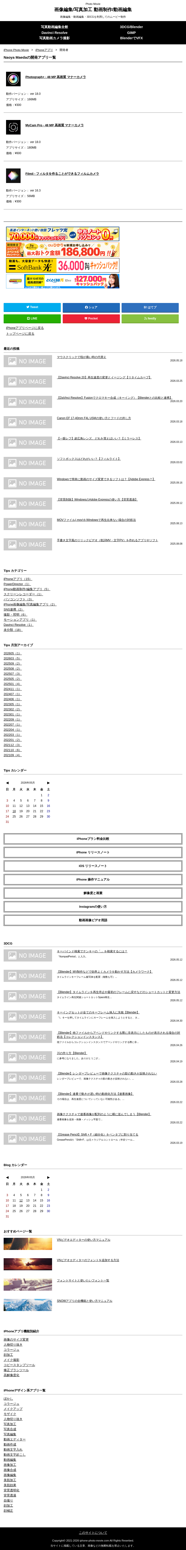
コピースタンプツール (18, 1365)
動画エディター (14, 1439)
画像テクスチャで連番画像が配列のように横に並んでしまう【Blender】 (104, 1114)
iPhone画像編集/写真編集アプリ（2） (28, 604)
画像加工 (9, 1464)
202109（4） (12, 755)
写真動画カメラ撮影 (54, 38)
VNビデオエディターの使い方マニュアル (83, 1239)
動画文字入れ (12, 1449)
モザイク (9, 1413)
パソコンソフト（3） (17, 599)
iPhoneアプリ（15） (17, 578)
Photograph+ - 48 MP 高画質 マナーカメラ (53, 77)
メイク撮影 (11, 1359)
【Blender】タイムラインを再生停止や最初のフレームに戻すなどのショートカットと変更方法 (118, 992)
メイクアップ (12, 1408)
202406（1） (12, 699)
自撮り (8, 1500)
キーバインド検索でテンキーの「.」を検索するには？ (92, 951)
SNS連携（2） (13, 609)
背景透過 (9, 1495)
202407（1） (12, 694)
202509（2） (12, 663)
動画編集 (9, 1459)
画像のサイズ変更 (15, 1339)
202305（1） (12, 704)
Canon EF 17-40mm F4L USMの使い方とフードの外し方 (94, 418)
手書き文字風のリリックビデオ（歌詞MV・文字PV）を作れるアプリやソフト (107, 540)
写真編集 (9, 1434)
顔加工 (8, 1354)
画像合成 (9, 1469)
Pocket (91, 318)
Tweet (32, 307)
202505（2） (12, 678)
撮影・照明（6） (15, 614)
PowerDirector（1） (17, 584)
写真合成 (9, 1429)
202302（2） (12, 709)
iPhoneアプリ (45, 50)
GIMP (131, 33)
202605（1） (12, 653)
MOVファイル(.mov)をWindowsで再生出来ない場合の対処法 (96, 519)
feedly (150, 318)
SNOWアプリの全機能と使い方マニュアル (84, 1300)
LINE (32, 318)
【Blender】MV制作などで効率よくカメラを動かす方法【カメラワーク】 (105, 971)
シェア (91, 307)
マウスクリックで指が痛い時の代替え (81, 356)
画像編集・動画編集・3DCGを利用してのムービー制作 (93, 17)
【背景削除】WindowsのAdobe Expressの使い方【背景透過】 (97, 499)
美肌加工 (9, 1480)
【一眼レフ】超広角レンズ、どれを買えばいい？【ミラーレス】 (99, 438)
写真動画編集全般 (54, 27)
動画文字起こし (14, 1454)
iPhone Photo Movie (17, 50)
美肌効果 (9, 1485)
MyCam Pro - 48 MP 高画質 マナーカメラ (52, 125)
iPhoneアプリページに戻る (23, 328)
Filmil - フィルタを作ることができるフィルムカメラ (59, 173)
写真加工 (9, 1424)
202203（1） (12, 734)
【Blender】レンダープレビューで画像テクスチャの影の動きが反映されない (107, 1073)
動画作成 (9, 1444)
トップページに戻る (19, 333)
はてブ (152, 307)
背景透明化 (11, 1490)
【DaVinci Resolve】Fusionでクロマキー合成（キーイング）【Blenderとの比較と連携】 (114, 397)
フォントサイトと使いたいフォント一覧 (83, 1280)
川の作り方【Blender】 (72, 1053)
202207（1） (12, 724)
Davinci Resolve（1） (18, 624)
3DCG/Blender (131, 27)
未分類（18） (12, 629)
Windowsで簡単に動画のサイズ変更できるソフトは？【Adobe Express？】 (106, 479)
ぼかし (8, 1398)
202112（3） (12, 745)
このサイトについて (93, 1532)
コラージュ (11, 1349)
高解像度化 (11, 1375)
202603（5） (12, 658)
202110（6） (12, 750)
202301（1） (12, 714)
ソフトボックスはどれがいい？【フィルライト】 (89, 458)
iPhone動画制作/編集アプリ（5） (25, 589)
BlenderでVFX (131, 38)
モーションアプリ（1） (19, 619)
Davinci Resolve (54, 33)
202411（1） (12, 689)
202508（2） (12, 668)
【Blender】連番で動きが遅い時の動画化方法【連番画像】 (95, 1093)
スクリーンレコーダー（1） (22, 594)
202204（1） (12, 729)
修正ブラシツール (15, 1370)
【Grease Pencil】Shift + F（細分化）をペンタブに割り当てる (97, 1134)
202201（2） (12, 739)
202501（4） (12, 683)
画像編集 (9, 1475)
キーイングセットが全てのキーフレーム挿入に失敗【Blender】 (98, 1012)
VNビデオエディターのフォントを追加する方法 (88, 1260)
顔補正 (8, 1510)
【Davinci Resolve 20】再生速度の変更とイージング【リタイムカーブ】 (104, 377)
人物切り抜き (12, 1344)
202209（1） (12, 719)
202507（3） (12, 673)
